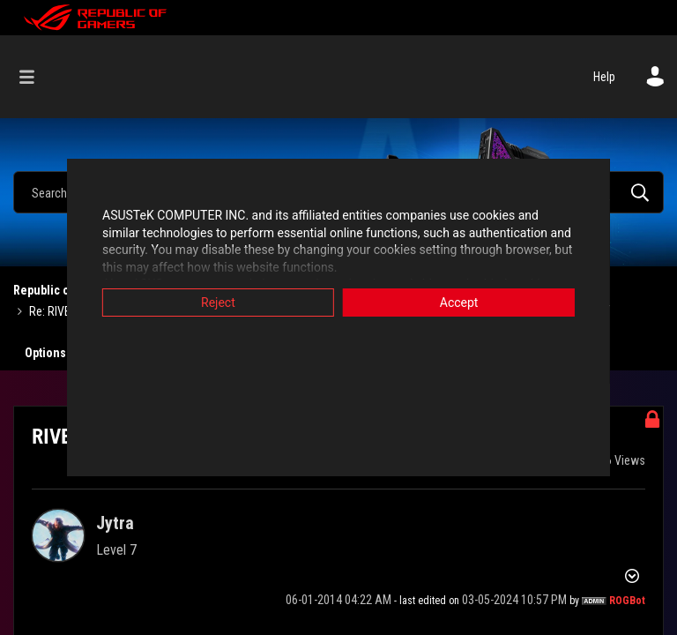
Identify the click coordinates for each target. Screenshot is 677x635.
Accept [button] (466, 302)
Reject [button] (211, 302)
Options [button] (45, 353)
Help (604, 77)
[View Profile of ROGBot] (627, 600)
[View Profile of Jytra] (115, 523)
